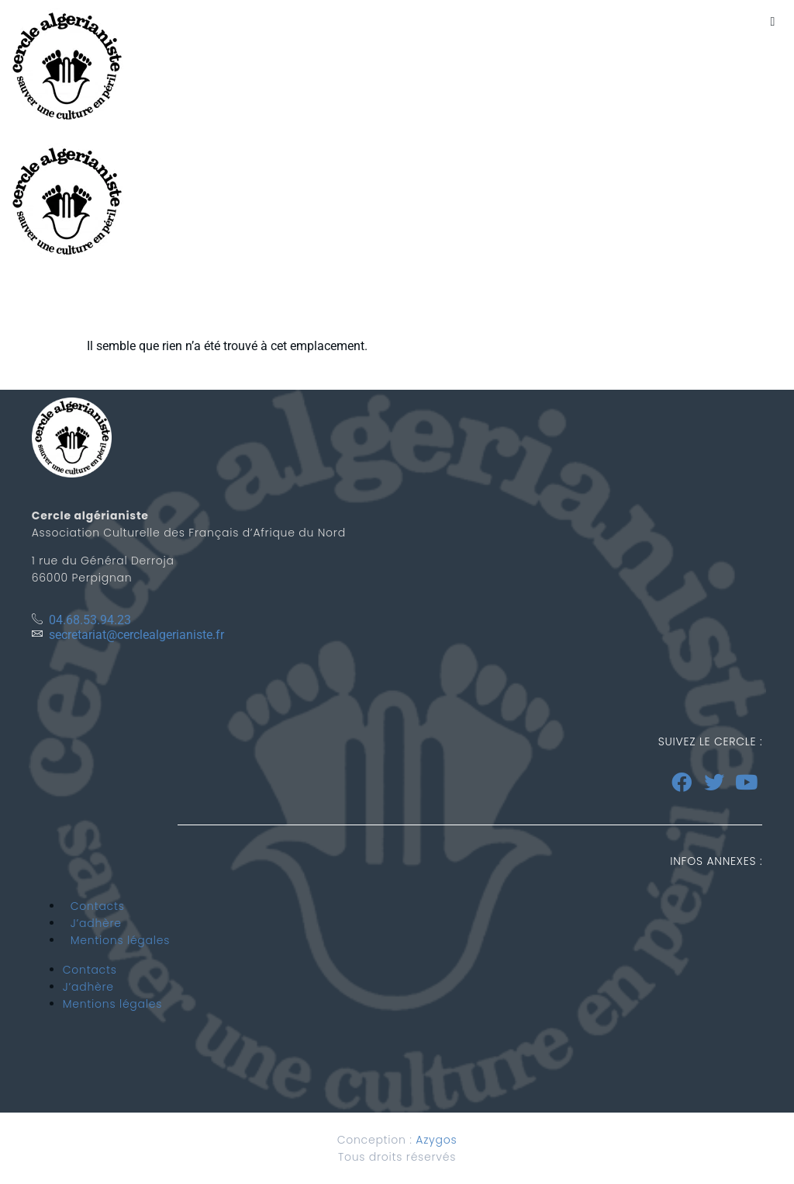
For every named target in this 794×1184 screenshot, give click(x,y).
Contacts (98, 906)
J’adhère (96, 923)
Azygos (436, 1140)
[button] (772, 21)
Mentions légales (120, 940)
